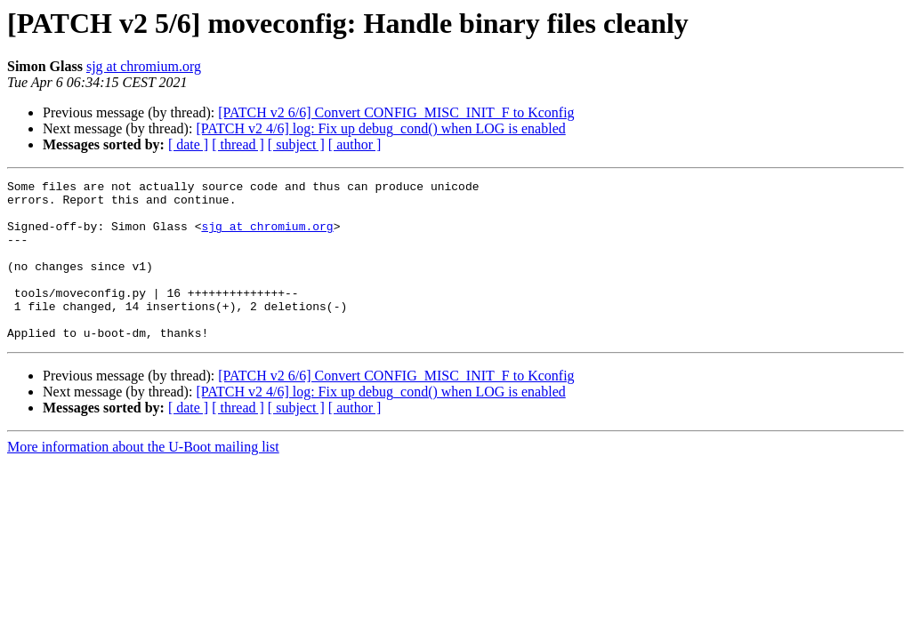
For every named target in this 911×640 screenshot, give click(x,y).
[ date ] (188, 144)
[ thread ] (238, 144)
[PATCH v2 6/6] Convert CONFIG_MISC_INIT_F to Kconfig (396, 112)
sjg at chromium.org (143, 66)
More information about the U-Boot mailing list (143, 478)
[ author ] (355, 144)
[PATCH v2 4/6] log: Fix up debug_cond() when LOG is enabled (380, 128)
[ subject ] (296, 144)
